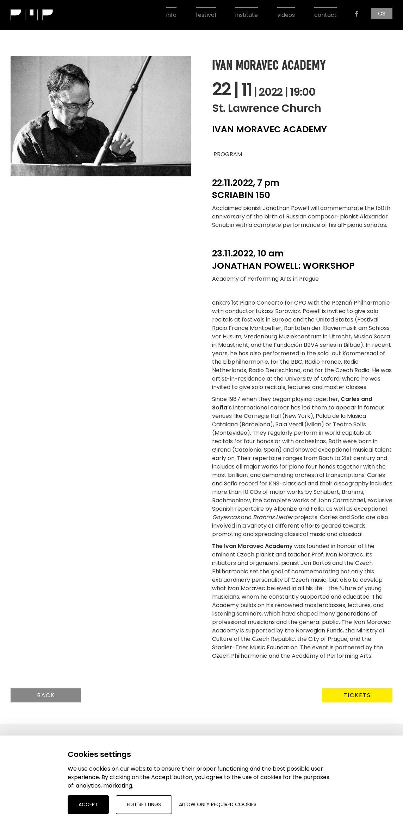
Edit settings (144, 804)
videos (286, 15)
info (171, 15)
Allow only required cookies (217, 804)
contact (325, 15)
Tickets (357, 695)
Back (46, 695)
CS (381, 13)
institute (246, 15)
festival (206, 15)
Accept (88, 804)
